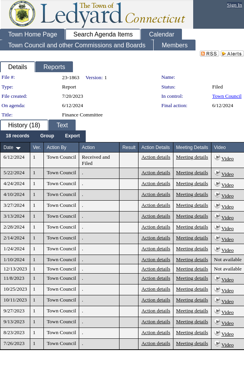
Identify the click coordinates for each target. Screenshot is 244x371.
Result (128, 147)
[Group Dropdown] (47, 136)
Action (88, 147)
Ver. (37, 147)
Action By (56, 147)
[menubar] (43, 136)
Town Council (227, 96)
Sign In (234, 5)
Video (228, 158)
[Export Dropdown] (73, 136)
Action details (155, 157)
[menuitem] (17, 136)
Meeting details (192, 157)
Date (8, 147)
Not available (228, 259)
